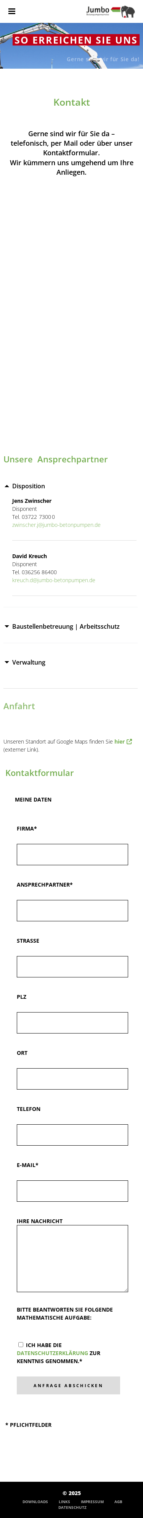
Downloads (35, 1501)
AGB (118, 1501)
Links (64, 1501)
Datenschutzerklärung (52, 1353)
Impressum (92, 1501)
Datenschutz (72, 1507)
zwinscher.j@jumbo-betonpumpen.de (56, 524)
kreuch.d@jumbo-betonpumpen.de (53, 580)
